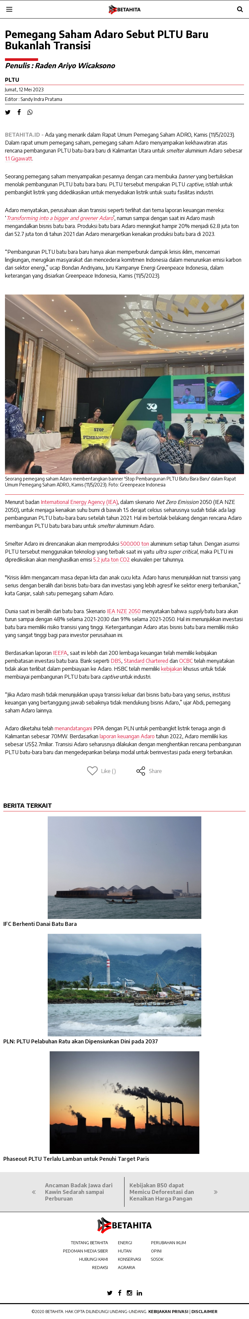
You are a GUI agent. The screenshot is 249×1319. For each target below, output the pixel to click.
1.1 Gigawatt (18, 158)
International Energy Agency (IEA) (79, 502)
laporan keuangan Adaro (127, 736)
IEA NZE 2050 (124, 611)
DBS (116, 661)
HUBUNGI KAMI (93, 1259)
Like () (101, 771)
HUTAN (124, 1251)
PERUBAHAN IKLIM (168, 1242)
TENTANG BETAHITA (89, 1242)
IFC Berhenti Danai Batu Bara (40, 924)
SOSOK (157, 1259)
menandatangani (73, 728)
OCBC (186, 661)
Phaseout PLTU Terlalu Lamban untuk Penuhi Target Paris (76, 1159)
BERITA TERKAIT (27, 805)
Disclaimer (204, 1311)
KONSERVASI (129, 1259)
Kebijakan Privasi (168, 1311)
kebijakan (171, 668)
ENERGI (125, 1242)
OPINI (156, 1251)
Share (149, 771)
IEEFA (60, 653)
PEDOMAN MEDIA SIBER (85, 1251)
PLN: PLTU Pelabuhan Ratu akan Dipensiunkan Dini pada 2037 (80, 1041)
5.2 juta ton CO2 (111, 559)
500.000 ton (135, 543)
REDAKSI (100, 1267)
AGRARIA (126, 1267)
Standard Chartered (146, 661)
